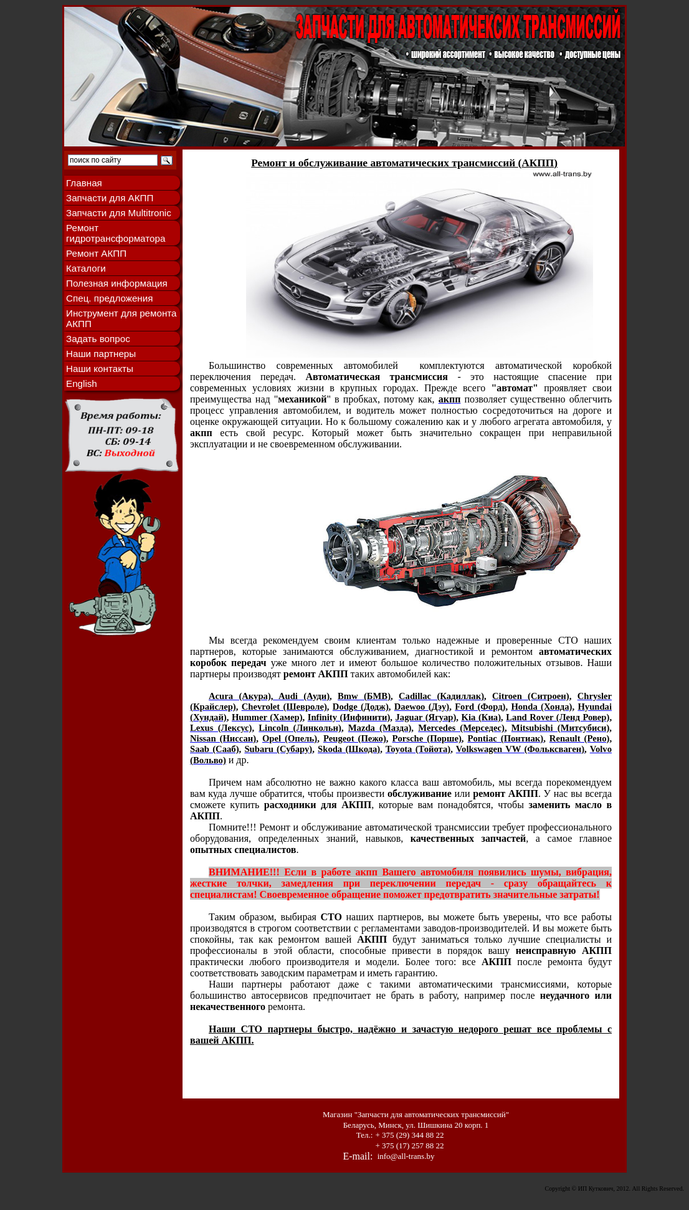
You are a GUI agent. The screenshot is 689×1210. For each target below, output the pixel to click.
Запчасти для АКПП (109, 198)
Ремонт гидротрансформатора (115, 233)
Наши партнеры (101, 353)
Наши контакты (99, 368)
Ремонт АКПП (96, 253)
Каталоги (86, 268)
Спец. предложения (109, 298)
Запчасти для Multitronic (118, 212)
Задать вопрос (98, 338)
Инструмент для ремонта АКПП (121, 318)
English (81, 383)
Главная (84, 183)
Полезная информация (117, 283)
